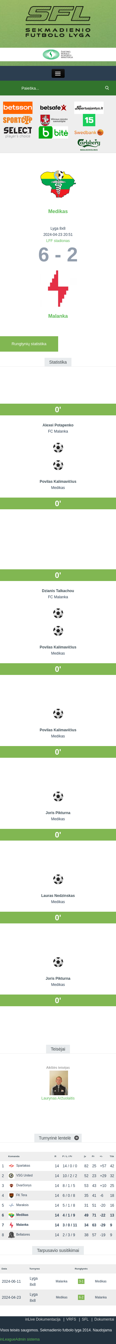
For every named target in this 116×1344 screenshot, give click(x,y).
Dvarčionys (19, 1185)
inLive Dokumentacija (42, 1319)
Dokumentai (104, 1319)
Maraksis (18, 1205)
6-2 (81, 1297)
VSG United (20, 1175)
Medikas (58, 211)
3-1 (81, 1281)
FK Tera (17, 1195)
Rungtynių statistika (28, 343)
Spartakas (19, 1165)
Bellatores (19, 1234)
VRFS (71, 1319)
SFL (85, 1319)
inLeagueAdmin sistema (20, 1339)
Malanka (58, 316)
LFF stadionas (58, 241)
